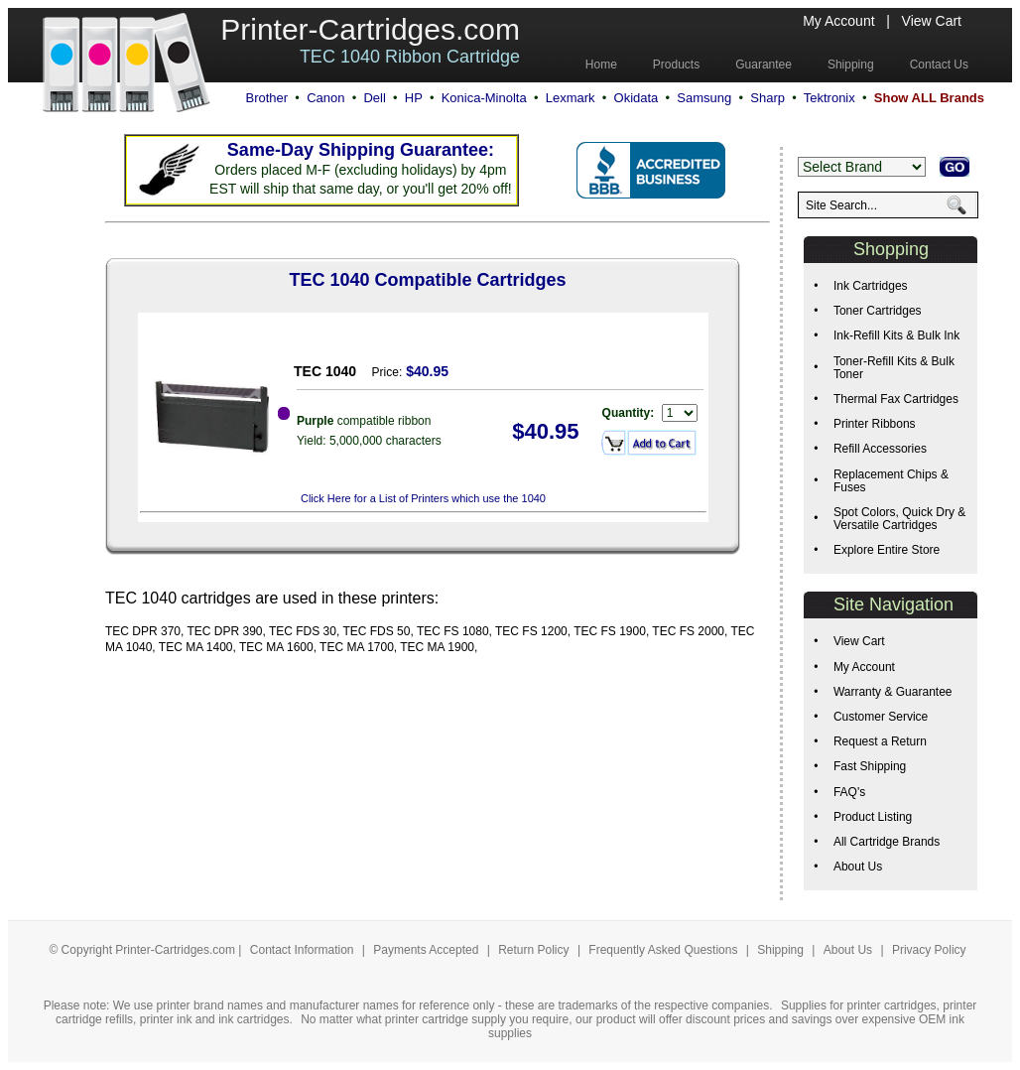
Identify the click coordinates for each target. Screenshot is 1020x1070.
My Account (838, 21)
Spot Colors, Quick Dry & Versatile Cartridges (899, 518)
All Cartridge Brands (886, 842)
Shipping (780, 950)
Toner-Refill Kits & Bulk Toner (894, 367)
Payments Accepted (427, 950)
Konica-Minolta (484, 97)
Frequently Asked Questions (664, 950)
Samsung (704, 97)
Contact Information (302, 950)
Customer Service (880, 717)
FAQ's (849, 792)
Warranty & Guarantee (893, 692)
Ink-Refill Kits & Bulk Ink (896, 335)
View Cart (931, 21)
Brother (266, 97)
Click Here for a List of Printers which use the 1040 (423, 498)
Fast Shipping (869, 766)
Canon (325, 97)
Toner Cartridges (877, 311)
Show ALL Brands (929, 97)
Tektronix (829, 97)
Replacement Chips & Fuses (891, 481)
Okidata (636, 97)
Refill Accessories (880, 449)
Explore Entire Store (886, 550)
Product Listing (872, 817)
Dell (374, 97)
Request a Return (880, 741)
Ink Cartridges (870, 286)
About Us (857, 866)
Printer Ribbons (874, 424)
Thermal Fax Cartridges (895, 399)
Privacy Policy (929, 950)
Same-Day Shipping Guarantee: (360, 150)
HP (414, 97)
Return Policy (535, 950)
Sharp (767, 97)
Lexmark (570, 97)
